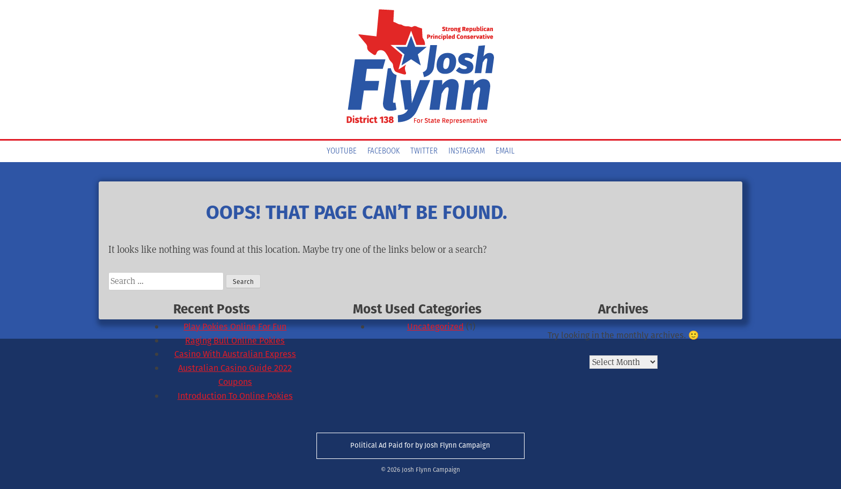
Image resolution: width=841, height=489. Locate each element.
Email (505, 151)
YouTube (342, 151)
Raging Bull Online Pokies (235, 340)
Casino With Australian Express (235, 354)
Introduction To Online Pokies (235, 396)
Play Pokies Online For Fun (234, 326)
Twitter (424, 151)
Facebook (383, 151)
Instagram (466, 151)
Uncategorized (435, 326)
